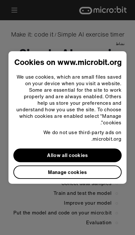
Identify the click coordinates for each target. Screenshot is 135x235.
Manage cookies (67, 172)
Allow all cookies (67, 155)
